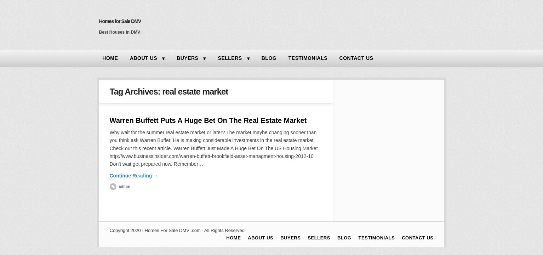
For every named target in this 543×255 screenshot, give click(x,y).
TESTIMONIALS (307, 58)
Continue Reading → (134, 175)
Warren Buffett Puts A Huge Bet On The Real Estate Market (208, 120)
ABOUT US (143, 58)
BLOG (269, 58)
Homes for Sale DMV (120, 21)
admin (124, 186)
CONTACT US (356, 58)
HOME (110, 58)
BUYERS (187, 58)
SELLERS (230, 58)
